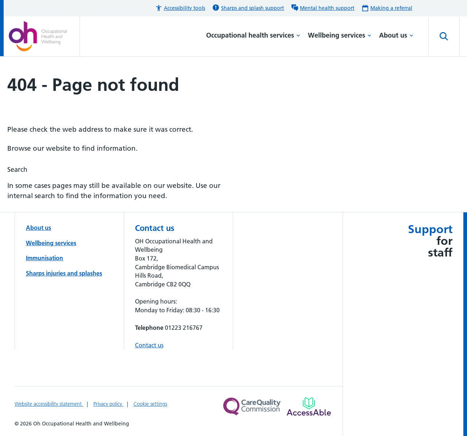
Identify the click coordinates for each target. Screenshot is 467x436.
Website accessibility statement (49, 404)
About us (396, 35)
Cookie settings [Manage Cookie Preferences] (150, 404)
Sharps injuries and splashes (64, 273)
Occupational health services (253, 35)
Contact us (149, 345)
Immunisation (44, 258)
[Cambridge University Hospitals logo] (43, 36)
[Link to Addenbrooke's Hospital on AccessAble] (309, 406)
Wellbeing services (339, 35)
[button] (180, 8)
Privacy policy (108, 404)
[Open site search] (444, 36)
